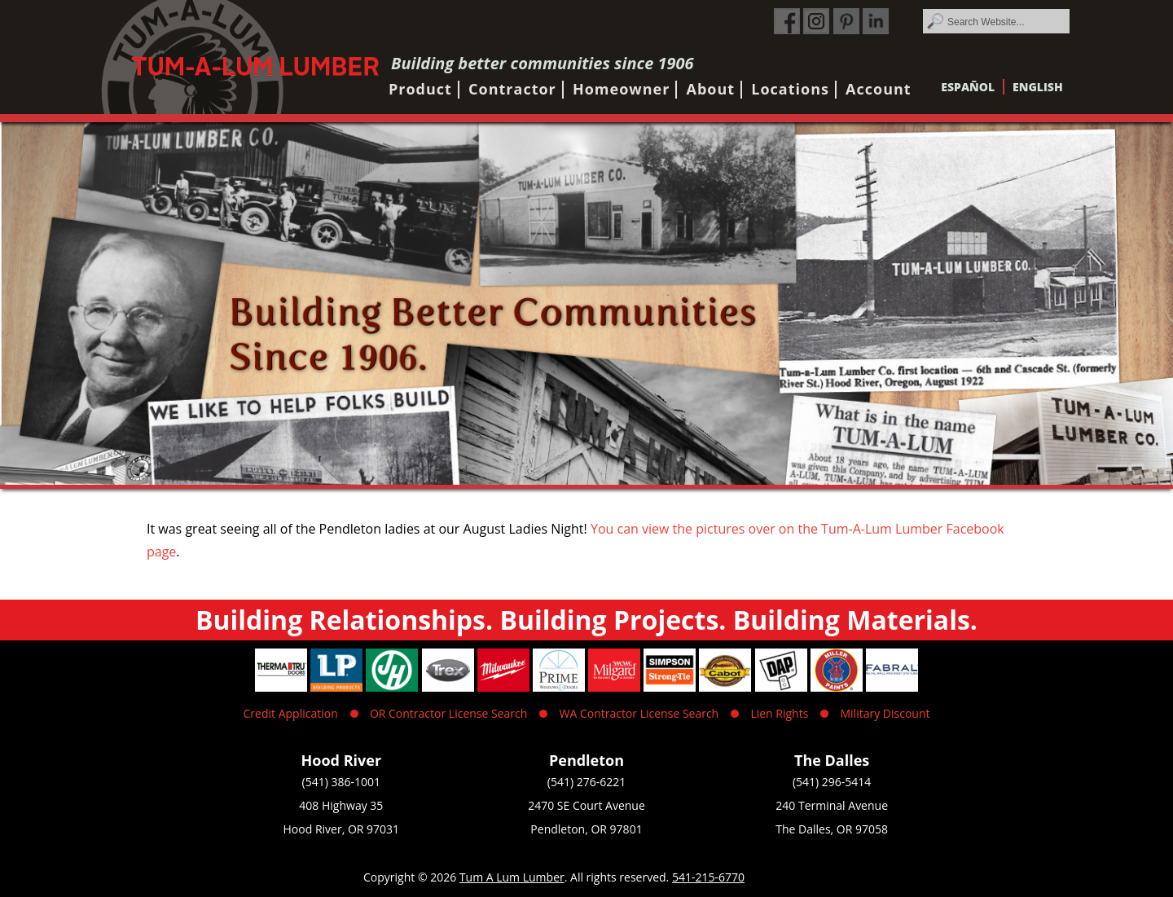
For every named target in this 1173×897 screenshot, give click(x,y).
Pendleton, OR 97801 (586, 829)
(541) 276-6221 (586, 781)
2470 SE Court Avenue (586, 805)
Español (968, 87)
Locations (790, 89)
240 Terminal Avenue (831, 805)
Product (420, 89)
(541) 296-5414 (832, 781)
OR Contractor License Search (448, 713)
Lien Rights (779, 713)
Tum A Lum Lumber (512, 877)
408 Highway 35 (341, 805)
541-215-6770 (708, 877)
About (711, 89)
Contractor (512, 89)
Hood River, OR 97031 (341, 829)
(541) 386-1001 (341, 781)
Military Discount (884, 713)
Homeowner (621, 89)
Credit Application (291, 713)
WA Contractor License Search (639, 713)
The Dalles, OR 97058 (831, 829)
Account (879, 89)
